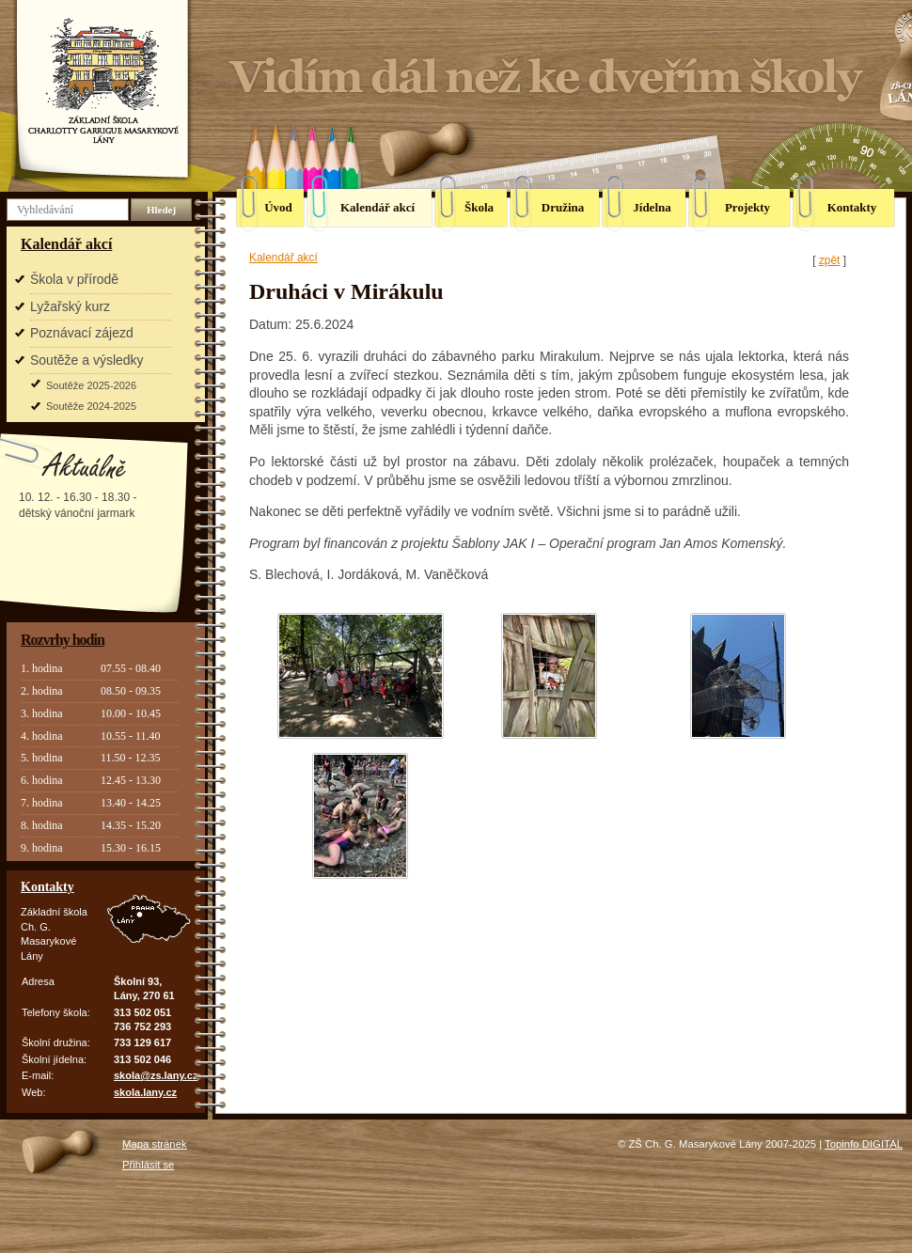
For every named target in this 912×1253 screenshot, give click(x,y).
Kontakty (47, 887)
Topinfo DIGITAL (864, 1144)
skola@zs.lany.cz (155, 1075)
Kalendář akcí (66, 244)
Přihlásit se (148, 1164)
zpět (829, 260)
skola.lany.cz (145, 1092)
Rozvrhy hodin (62, 640)
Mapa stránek (154, 1144)
